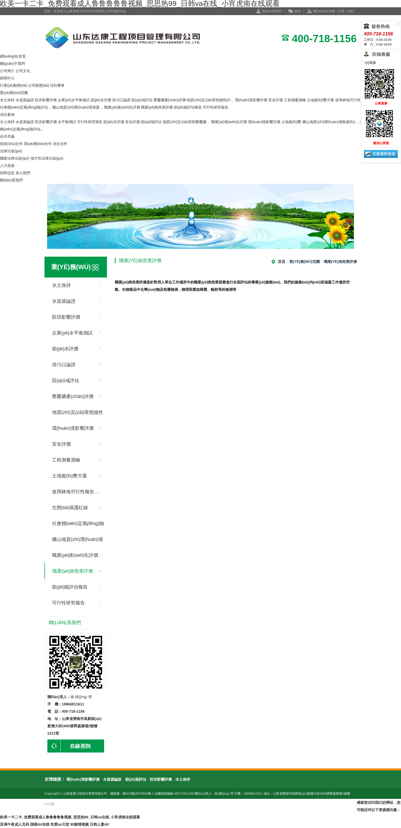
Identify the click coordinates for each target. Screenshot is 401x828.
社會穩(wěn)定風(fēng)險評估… (26, 107)
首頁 (281, 262)
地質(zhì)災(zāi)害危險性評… (210, 100)
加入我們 (23, 173)
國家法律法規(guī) (14, 158)
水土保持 (7, 100)
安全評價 (275, 100)
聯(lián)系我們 (272, 11)
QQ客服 (370, 63)
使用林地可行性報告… (75, 491)
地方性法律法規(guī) (46, 158)
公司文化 (23, 71)
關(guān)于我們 (12, 63)
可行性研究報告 (215, 107)
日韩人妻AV (99, 824)
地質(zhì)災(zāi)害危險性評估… (77, 415)
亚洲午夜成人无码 (14, 824)
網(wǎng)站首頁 (13, 56)
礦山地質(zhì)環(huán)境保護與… (77, 542)
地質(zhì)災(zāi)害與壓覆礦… (186, 122)
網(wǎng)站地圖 (324, 11)
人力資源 (7, 165)
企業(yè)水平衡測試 (74, 100)
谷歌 (350, 11)
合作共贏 (7, 136)
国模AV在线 (39, 824)
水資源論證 (25, 100)
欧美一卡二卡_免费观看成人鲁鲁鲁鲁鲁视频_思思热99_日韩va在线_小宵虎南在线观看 (70, 817)
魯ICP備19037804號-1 (138, 793)
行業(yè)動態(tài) (13, 85)
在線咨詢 (69, 746)
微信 (294, 11)
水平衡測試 (67, 122)
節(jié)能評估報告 (188, 107)
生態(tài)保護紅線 (70, 507)
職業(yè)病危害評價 (157, 107)
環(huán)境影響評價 (251, 100)
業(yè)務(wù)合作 (38, 144)
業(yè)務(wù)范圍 (14, 93)
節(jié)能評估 (135, 779)
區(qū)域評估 (141, 100)
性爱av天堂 (59, 824)
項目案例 (7, 114)
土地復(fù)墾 (291, 122)
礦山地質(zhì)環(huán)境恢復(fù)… (330, 122)
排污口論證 (121, 100)
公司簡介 (7, 71)
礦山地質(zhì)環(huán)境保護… (77, 107)
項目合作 (60, 144)
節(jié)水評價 (101, 100)
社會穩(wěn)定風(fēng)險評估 (78, 526)
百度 (341, 11)
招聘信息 (7, 173)
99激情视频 (79, 824)
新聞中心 (7, 78)
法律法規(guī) (11, 151)
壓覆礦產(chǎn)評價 (170, 100)
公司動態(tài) (38, 85)
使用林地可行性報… (351, 100)
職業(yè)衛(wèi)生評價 (122, 107)
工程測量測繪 (295, 100)
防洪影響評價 (46, 100)
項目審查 (57, 85)
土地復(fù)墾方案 (320, 100)
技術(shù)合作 (11, 144)
